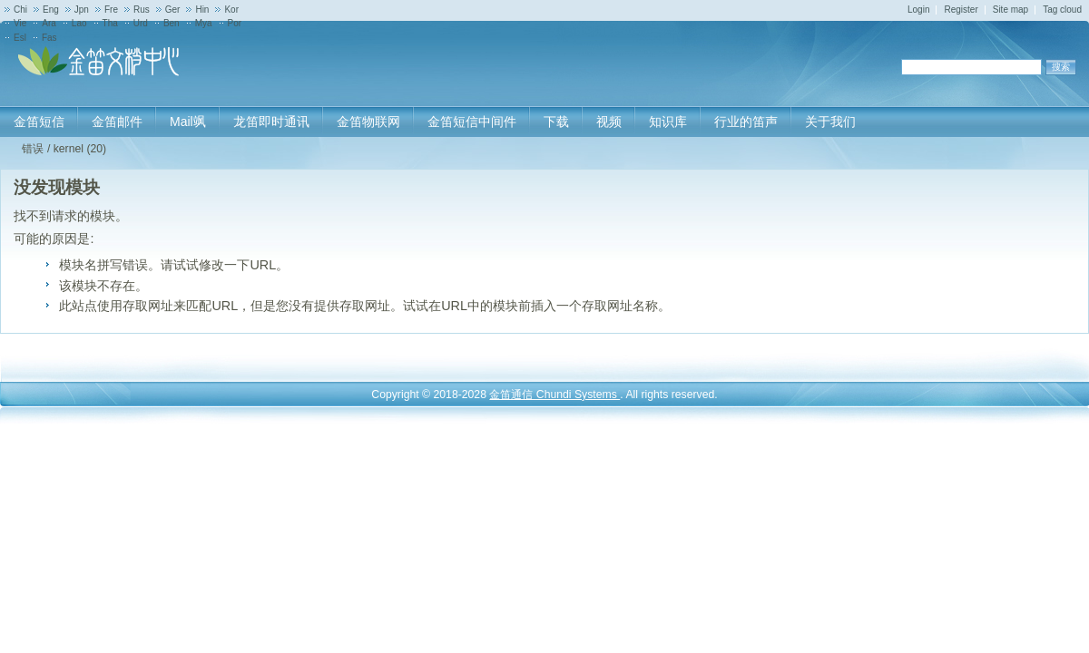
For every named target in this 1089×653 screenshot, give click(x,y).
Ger (173, 10)
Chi (20, 10)
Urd (140, 23)
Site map (1010, 10)
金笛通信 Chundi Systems (554, 394)
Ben (171, 23)
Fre (111, 10)
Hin (202, 10)
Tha (110, 23)
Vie (20, 23)
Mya (203, 23)
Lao (79, 23)
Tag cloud (1062, 10)
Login (918, 10)
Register (960, 10)
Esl (20, 38)
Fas (49, 38)
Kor (231, 10)
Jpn (81, 10)
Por (235, 23)
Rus (141, 10)
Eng (51, 10)
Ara (49, 23)
